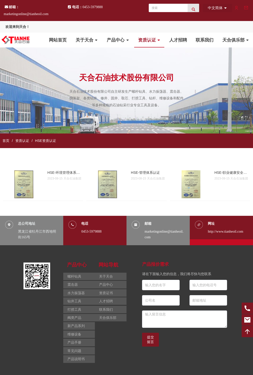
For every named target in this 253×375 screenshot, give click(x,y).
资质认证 (22, 141)
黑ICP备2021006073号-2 (80, 368)
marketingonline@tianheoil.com (26, 14)
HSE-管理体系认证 (145, 173)
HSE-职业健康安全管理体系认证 (231, 173)
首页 (5, 141)
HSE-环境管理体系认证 (64, 173)
